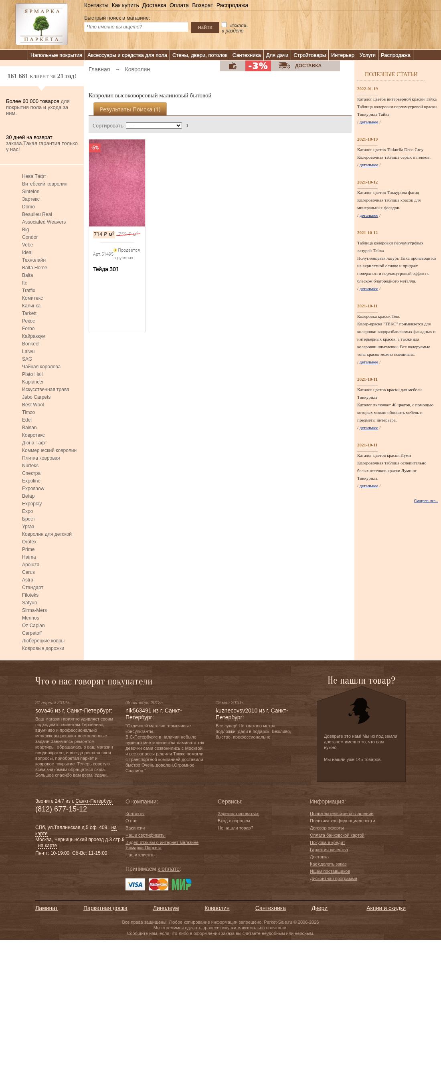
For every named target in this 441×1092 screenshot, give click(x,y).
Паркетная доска (105, 908)
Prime (28, 549)
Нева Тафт (34, 176)
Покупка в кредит (327, 842)
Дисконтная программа (333, 878)
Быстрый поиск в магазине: (117, 18)
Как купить (125, 5)
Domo (28, 207)
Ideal (27, 252)
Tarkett (29, 313)
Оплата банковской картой (337, 835)
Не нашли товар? (235, 828)
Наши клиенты (140, 854)
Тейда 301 (106, 269)
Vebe (27, 245)
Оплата (179, 5)
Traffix (28, 290)
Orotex (29, 542)
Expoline (31, 481)
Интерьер (342, 55)
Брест (28, 519)
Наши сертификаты (145, 835)
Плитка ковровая (41, 458)
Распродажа (232, 5)
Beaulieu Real (37, 214)
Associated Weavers (44, 222)
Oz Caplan (33, 625)
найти (205, 27)
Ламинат (46, 908)
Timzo (28, 412)
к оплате (169, 869)
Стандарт (32, 587)
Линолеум (166, 908)
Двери (320, 908)
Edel (27, 420)
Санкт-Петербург (94, 801)
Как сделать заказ (328, 864)
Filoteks (30, 595)
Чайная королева (41, 366)
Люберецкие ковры (43, 641)
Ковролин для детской (47, 534)
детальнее (369, 121)
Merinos (30, 618)
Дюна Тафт (34, 443)
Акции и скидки (386, 908)
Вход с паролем (234, 820)
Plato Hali (32, 374)
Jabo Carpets (36, 397)
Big (25, 229)
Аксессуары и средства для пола (127, 55)
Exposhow (33, 488)
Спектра (31, 473)
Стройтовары (309, 55)
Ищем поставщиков (330, 871)
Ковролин (216, 908)
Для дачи (277, 55)
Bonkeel (30, 344)
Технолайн (34, 260)
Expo (27, 511)
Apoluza (30, 564)
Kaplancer (33, 382)
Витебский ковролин (44, 184)
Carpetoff (32, 633)
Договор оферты (327, 828)
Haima (29, 557)
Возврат (202, 5)
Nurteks (30, 465)
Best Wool (33, 405)
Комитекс (32, 298)
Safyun (29, 603)
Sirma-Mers (34, 610)
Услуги (368, 55)
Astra (27, 580)
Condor (30, 237)
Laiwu (28, 351)
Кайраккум (33, 336)
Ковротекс (33, 435)
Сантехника (247, 55)
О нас (131, 820)
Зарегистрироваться (238, 813)
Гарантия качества (329, 849)
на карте (47, 845)
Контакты (96, 5)
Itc (24, 283)
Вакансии (135, 828)
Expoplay (32, 504)
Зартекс (31, 199)
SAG (27, 359)
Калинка (31, 306)
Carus (28, 572)
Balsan (29, 427)
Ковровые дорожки (43, 648)
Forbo (28, 328)
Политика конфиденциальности (342, 820)
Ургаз (28, 526)
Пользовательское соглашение (341, 813)
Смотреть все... (426, 501)
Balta (27, 275)
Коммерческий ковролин (49, 450)
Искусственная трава (45, 389)
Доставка (154, 5)
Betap (28, 496)
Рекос (28, 321)
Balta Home (34, 267)
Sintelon (30, 191)
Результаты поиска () (130, 109)
